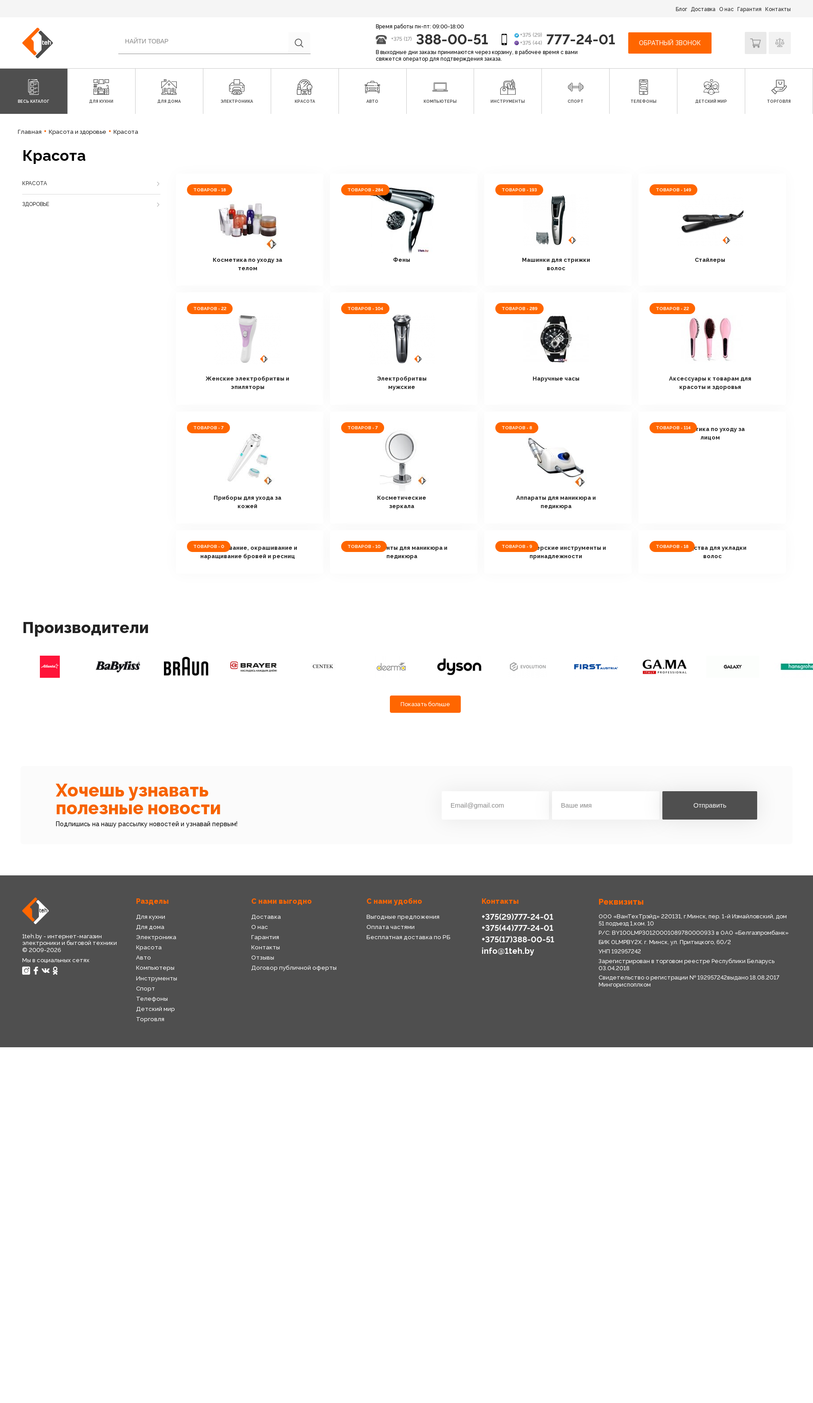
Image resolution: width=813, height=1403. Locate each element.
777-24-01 (580, 39)
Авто (143, 957)
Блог (681, 9)
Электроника (155, 937)
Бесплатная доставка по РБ (407, 937)
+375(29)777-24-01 (517, 916)
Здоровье (35, 204)
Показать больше (425, 703)
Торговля (149, 1019)
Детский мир (155, 1009)
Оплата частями (390, 926)
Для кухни (150, 916)
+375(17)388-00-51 (517, 939)
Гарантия (749, 9)
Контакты (778, 9)
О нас (726, 9)
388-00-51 (452, 39)
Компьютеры (154, 967)
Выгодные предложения (401, 916)
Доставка (703, 9)
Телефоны (151, 998)
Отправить (709, 805)
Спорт (145, 988)
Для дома (149, 926)
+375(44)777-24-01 (517, 928)
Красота (34, 183)
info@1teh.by (508, 950)
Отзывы (262, 957)
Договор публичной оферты (291, 967)
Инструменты (156, 978)
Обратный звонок (669, 42)
